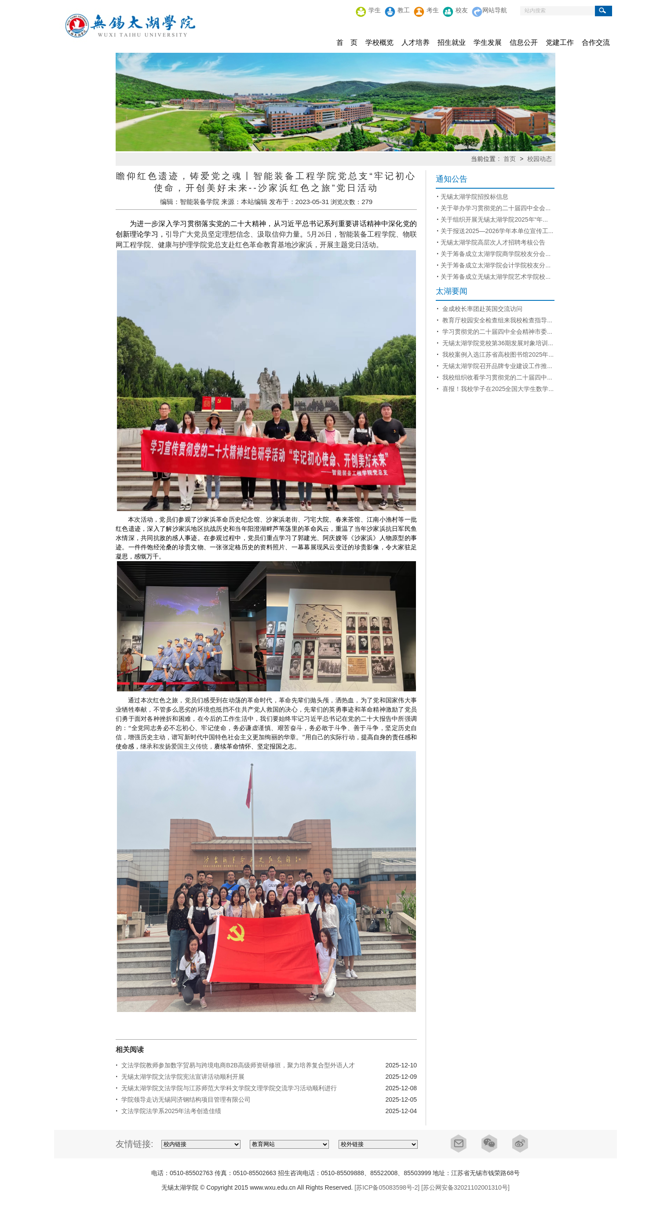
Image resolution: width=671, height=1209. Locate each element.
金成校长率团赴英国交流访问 (481, 308)
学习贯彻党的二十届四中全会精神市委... (496, 331)
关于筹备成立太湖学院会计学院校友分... (496, 265)
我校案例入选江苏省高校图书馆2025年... (497, 354)
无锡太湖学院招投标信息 (474, 196)
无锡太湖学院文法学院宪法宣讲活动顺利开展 (182, 1076)
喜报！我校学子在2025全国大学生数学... (497, 388)
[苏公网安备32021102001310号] (465, 1187)
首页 (509, 158)
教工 (403, 10)
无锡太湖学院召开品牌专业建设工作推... (496, 365)
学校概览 (379, 42)
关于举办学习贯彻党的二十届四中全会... (496, 208)
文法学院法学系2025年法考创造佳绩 (170, 1110)
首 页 (346, 42)
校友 (462, 10)
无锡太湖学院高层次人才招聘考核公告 (493, 242)
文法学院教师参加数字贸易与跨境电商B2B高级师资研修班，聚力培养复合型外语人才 (237, 1065)
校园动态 (539, 158)
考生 (433, 10)
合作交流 (596, 42)
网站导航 (494, 10)
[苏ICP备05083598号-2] (386, 1187)
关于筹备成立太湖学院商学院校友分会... (496, 253)
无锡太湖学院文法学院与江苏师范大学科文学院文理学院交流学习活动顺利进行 (228, 1088)
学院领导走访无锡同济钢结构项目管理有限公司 (185, 1099)
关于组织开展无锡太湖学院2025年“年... (494, 219)
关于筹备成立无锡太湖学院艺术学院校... (496, 276)
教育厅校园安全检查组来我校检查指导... (496, 320)
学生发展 (488, 42)
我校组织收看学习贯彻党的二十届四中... (496, 377)
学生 (374, 10)
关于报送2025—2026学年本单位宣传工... (497, 230)
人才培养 (415, 42)
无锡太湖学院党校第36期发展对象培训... (497, 343)
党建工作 (560, 42)
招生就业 (452, 42)
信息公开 (524, 42)
